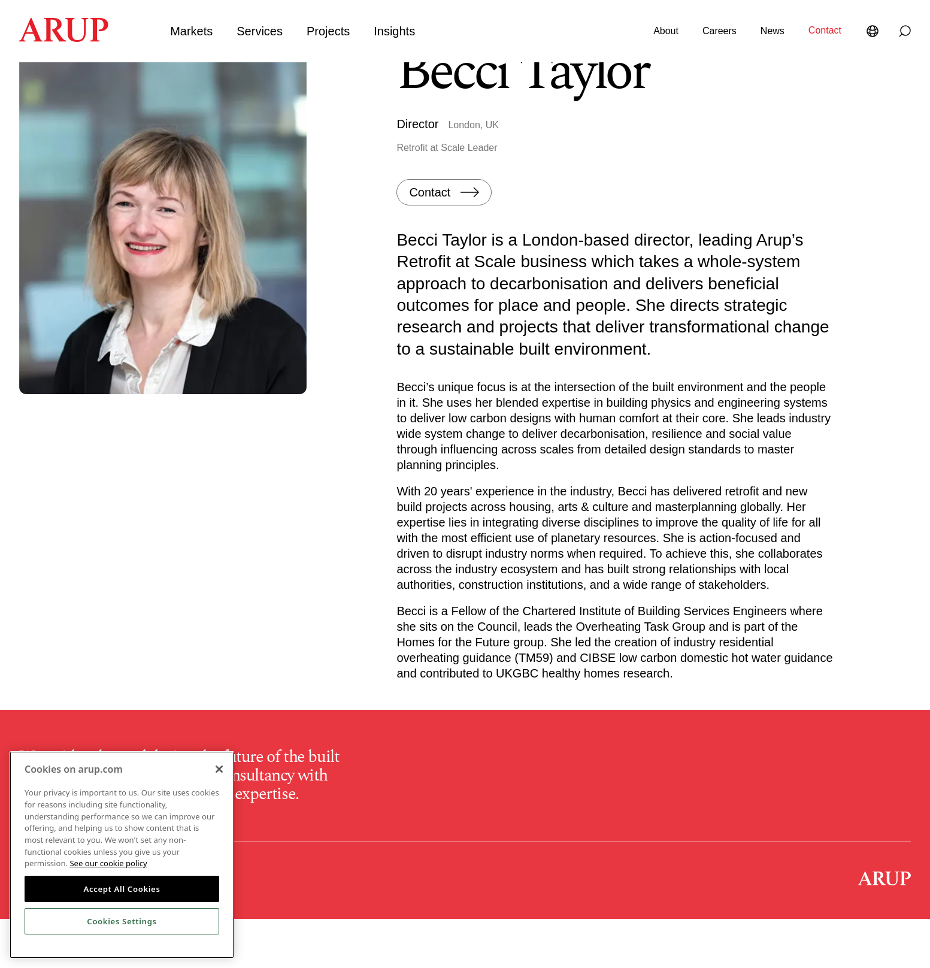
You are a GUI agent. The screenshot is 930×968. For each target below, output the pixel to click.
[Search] (905, 31)
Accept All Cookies (121, 889)
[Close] (219, 769)
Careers (719, 31)
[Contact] (444, 241)
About (665, 31)
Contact (824, 30)
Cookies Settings (121, 921)
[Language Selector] (874, 31)
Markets (191, 31)
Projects (328, 31)
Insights (394, 31)
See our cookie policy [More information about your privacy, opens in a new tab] (108, 863)
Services (260, 31)
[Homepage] (63, 38)
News (772, 31)
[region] (122, 854)
